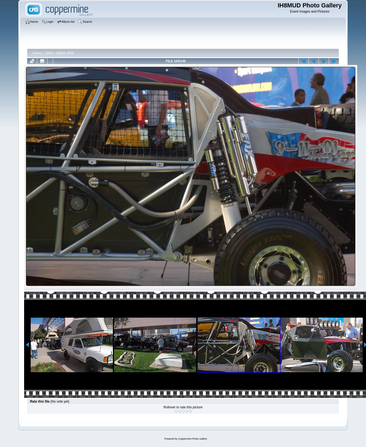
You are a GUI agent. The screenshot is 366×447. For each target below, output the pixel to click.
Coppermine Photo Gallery (192, 438)
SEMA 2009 (65, 53)
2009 (49, 53)
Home (37, 53)
